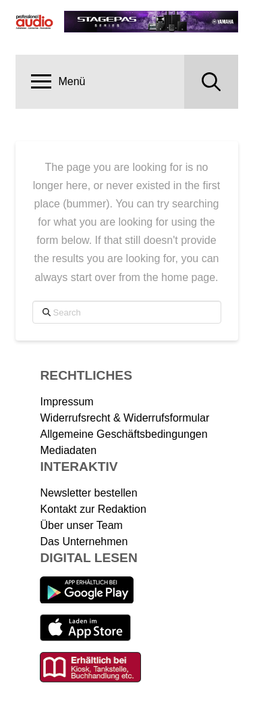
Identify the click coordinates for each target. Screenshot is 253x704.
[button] (59, 82)
